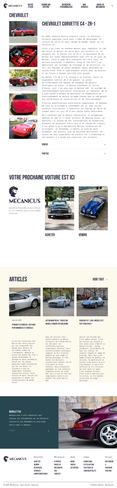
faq (55, 471)
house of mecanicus (58, 466)
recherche (38, 467)
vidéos (72, 464)
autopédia (74, 467)
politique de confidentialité (90, 469)
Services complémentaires (41, 472)
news (72, 461)
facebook (108, 467)
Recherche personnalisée (66, 6)
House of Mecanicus (100, 6)
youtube (108, 471)
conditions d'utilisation (89, 463)
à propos (57, 461)
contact (57, 474)
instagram (109, 461)
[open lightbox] (23, 32)
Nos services (84, 6)
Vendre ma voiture (45, 6)
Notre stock (30, 6)
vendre (36, 464)
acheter (37, 461)
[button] (75, 144)
